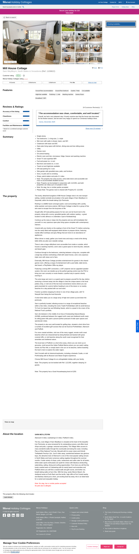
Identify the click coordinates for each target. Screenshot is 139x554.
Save (95, 68)
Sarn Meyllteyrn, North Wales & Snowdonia (29, 71)
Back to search (11, 17)
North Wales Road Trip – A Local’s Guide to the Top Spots (118, 518)
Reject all (106, 546)
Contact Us (113, 2)
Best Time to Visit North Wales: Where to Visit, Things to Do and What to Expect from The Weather (119, 523)
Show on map (92, 82)
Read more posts (110, 531)
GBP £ (121, 2)
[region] (69, 547)
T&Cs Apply (69, 13)
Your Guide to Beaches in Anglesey (116, 528)
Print (101, 68)
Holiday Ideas (125, 7)
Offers (133, 7)
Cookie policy (75, 518)
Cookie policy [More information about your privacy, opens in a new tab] (15, 552)
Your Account (130, 2)
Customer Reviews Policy (79, 523)
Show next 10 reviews (93, 128)
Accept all (120, 546)
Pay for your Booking (77, 529)
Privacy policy (75, 515)
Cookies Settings (92, 546)
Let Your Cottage (103, 2)
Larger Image (10, 62)
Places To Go (115, 7)
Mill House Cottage (15, 68)
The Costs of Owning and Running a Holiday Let (118, 513)
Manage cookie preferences (80, 521)
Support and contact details (79, 512)
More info (74, 526)
